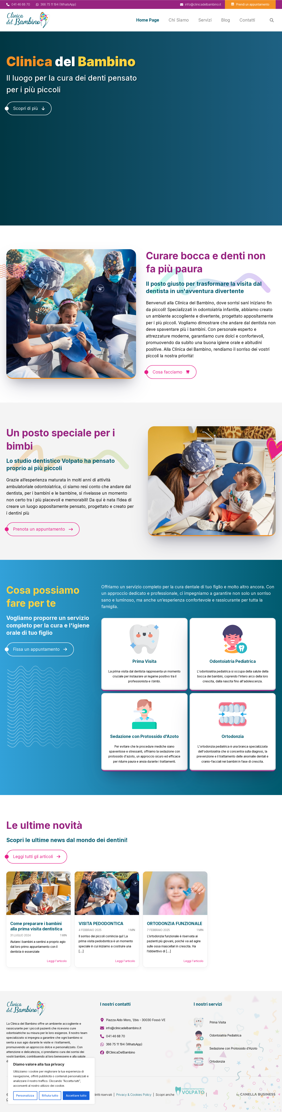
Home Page (147, 20)
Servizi (205, 20)
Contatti (247, 20)
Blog (225, 20)
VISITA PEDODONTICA (101, 923)
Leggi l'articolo (57, 961)
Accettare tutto (76, 1095)
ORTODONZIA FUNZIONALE (174, 923)
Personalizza (25, 1095)
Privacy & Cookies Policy (133, 1095)
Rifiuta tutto (50, 1095)
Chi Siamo (179, 20)
